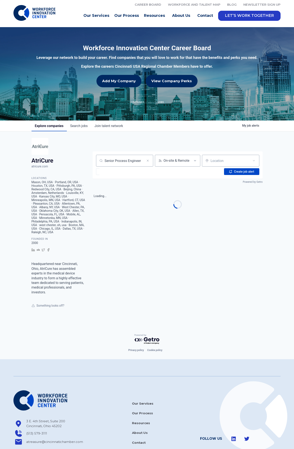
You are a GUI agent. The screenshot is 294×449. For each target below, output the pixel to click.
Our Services (96, 15)
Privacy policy (136, 350)
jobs (79, 126)
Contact (205, 15)
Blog (232, 5)
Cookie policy (154, 350)
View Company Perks (171, 81)
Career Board (148, 5)
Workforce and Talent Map (194, 5)
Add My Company (119, 81)
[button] (249, 16)
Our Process (126, 15)
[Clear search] (147, 160)
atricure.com (40, 166)
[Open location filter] (253, 160)
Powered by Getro (252, 181)
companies (49, 126)
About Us (182, 16)
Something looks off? (48, 305)
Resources (155, 16)
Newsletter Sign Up (262, 5)
